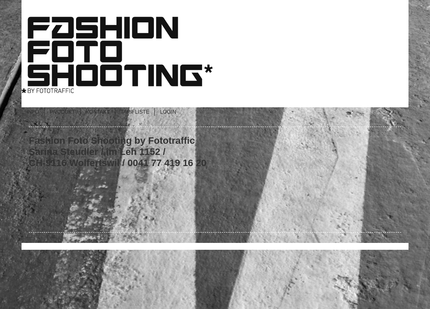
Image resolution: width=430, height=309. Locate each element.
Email (41, 200)
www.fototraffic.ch (70, 181)
